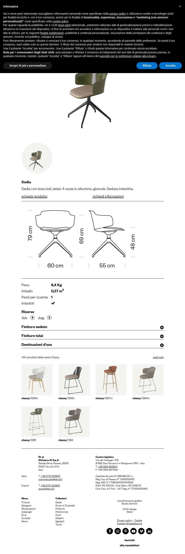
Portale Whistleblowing (129, 523)
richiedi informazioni (108, 196)
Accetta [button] (170, 65)
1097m (104, 398)
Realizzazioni (29, 508)
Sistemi (59, 517)
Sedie (58, 502)
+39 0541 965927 (108, 466)
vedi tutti (158, 357)
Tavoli (58, 524)
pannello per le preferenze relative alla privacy (128, 56)
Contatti (26, 517)
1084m (141, 398)
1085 (29, 439)
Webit (129, 512)
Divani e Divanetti (65, 505)
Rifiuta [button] (147, 65)
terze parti (64, 25)
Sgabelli (59, 521)
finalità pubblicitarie (52, 33)
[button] (180, 6)
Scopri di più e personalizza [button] (27, 65)
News (25, 521)
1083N (66, 398)
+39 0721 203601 (50, 485)
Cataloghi (27, 511)
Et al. (24, 514)
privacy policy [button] (118, 13)
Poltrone (60, 508)
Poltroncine (61, 511)
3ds (24, 317)
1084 (65, 439)
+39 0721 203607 (51, 476)
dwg (41, 317)
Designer (26, 505)
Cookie (138, 520)
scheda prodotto (34, 196)
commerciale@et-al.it (50, 479)
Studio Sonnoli (130, 503)
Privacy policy (124, 520)
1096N (30, 398)
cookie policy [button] (60, 21)
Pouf (58, 514)
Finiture (26, 502)
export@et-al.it (46, 488)
